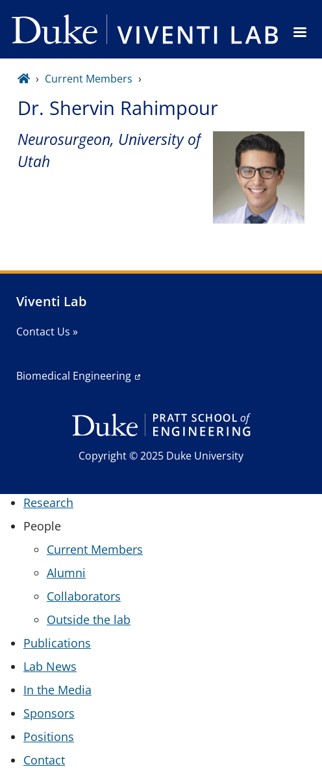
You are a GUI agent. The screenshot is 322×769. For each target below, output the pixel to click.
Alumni (66, 572)
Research (48, 502)
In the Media (57, 689)
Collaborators (84, 596)
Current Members (88, 79)
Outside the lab (88, 619)
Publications (57, 643)
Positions (48, 736)
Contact (44, 760)
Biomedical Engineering (73, 376)
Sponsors (49, 713)
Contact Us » (47, 331)
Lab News (50, 666)
